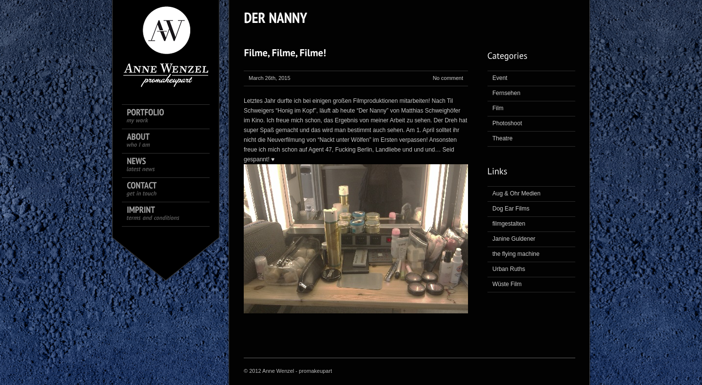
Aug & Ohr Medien (516, 193)
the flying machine (516, 253)
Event (499, 78)
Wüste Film (507, 284)
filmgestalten (508, 223)
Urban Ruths (508, 269)
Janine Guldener (513, 238)
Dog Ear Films (510, 208)
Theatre (502, 138)
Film (498, 108)
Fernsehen (506, 93)
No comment (448, 78)
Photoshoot (507, 123)
